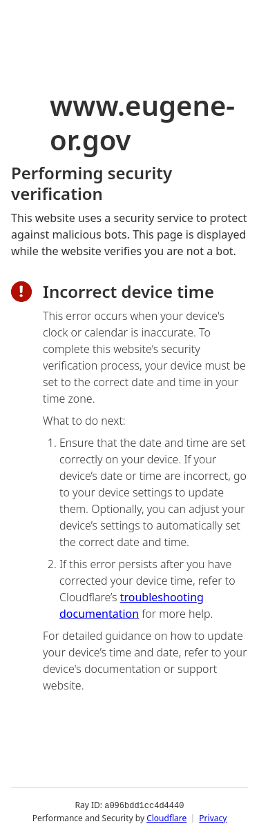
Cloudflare (166, 817)
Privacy (213, 817)
